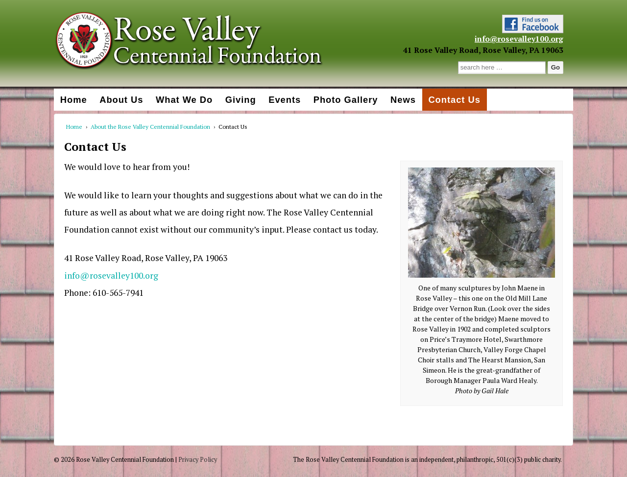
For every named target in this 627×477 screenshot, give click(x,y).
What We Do (184, 100)
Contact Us (454, 100)
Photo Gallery (346, 100)
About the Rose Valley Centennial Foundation (150, 126)
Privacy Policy (197, 459)
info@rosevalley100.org (519, 39)
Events (284, 100)
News (403, 100)
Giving (240, 100)
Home (73, 100)
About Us (121, 100)
